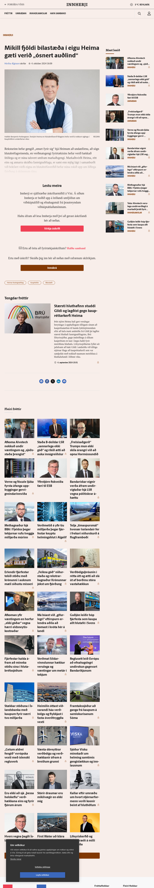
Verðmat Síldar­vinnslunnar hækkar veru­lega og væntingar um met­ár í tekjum (52, 620)
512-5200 (47, 818)
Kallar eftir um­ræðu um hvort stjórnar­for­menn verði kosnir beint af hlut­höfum (84, 725)
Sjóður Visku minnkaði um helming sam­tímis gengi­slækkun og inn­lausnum (83, 692)
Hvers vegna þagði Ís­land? (18, 759)
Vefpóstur (43, 845)
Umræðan (20, 13)
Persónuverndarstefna (13, 825)
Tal (125, 838)
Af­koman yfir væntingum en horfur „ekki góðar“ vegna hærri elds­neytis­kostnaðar (19, 587)
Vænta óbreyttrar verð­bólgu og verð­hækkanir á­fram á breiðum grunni (51, 692)
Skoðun (100, 822)
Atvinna (127, 815)
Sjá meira (52, 772)
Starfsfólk (43, 837)
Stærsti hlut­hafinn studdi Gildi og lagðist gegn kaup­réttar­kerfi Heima (75, 311)
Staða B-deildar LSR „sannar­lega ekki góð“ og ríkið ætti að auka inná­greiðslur (52, 445)
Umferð (42, 841)
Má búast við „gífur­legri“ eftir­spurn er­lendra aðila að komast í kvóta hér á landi (51, 587)
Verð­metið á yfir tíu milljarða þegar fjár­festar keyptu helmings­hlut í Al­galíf (51, 511)
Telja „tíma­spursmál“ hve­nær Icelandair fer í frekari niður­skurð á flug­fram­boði (84, 511)
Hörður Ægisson (12, 64)
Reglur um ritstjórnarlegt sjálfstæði (14, 819)
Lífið (98, 819)
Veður (126, 822)
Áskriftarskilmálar (47, 834)
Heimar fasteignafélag (15, 283)
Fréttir (99, 807)
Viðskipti (100, 811)
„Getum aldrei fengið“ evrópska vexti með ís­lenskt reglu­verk (19, 692)
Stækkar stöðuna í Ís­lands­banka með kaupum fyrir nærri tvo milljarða (18, 659)
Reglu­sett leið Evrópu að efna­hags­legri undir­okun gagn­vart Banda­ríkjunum (82, 620)
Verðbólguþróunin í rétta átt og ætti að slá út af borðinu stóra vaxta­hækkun (84, 551)
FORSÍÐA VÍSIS (14, 4)
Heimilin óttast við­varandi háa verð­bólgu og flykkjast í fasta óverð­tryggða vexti (51, 659)
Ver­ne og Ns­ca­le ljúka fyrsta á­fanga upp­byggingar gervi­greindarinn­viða (18, 478)
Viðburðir (128, 819)
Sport (99, 815)
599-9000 (12, 836)
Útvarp (99, 830)
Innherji (127, 807)
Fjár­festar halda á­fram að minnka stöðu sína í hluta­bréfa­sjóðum (18, 620)
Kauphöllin (35, 283)
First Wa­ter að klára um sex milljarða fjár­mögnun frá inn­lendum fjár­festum (52, 762)
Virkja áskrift (52, 228)
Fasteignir (128, 811)
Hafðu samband (46, 826)
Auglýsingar (44, 822)
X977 (126, 834)
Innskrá (52, 268)
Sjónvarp (100, 826)
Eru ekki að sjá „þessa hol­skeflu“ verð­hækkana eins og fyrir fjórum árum (19, 725)
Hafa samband (58, 13)
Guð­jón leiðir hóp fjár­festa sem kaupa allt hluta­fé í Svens (83, 587)
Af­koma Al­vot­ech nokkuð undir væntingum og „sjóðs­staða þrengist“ (19, 445)
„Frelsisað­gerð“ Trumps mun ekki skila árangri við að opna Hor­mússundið (84, 445)
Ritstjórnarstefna (47, 830)
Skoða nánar (15, 867)
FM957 (127, 830)
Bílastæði (49, 283)
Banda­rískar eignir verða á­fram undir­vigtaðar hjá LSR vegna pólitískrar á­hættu (83, 478)
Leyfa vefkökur (60, 875)
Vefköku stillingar (24, 875)
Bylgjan (127, 826)
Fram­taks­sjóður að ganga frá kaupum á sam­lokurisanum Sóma (84, 659)
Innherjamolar (38, 13)
